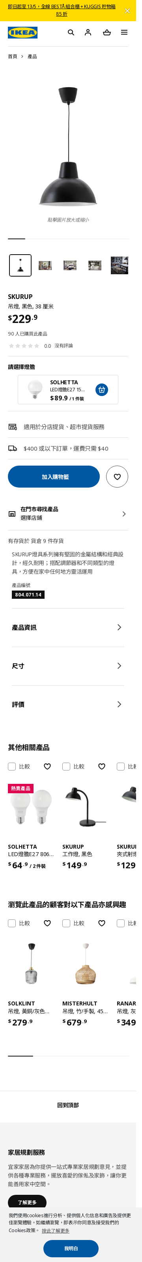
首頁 (12, 56)
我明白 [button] (71, 1248)
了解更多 (27, 1202)
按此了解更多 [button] (55, 1230)
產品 (32, 56)
